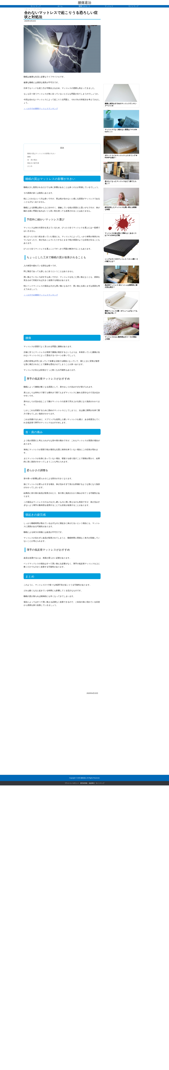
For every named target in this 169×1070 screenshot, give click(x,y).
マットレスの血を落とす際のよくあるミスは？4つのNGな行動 (120, 234)
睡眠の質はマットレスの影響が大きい (41, 153)
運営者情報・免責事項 (87, 783)
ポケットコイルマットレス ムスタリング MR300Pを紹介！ (121, 156)
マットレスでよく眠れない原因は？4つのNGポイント (121, 131)
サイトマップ (100, 783)
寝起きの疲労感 (33, 163)
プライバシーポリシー (72, 783)
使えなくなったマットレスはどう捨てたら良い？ (120, 182)
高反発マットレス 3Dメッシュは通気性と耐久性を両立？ (121, 286)
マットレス (38, 9)
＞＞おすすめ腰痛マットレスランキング (41, 109)
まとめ (29, 166)
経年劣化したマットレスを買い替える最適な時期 (120, 208)
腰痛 (29, 157)
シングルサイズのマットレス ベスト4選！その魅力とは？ (121, 260)
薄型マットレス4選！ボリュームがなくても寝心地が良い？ (121, 312)
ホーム (28, 9)
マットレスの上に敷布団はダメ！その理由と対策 (120, 338)
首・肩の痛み (32, 160)
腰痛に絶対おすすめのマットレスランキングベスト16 (120, 105)
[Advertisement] (62, 127)
